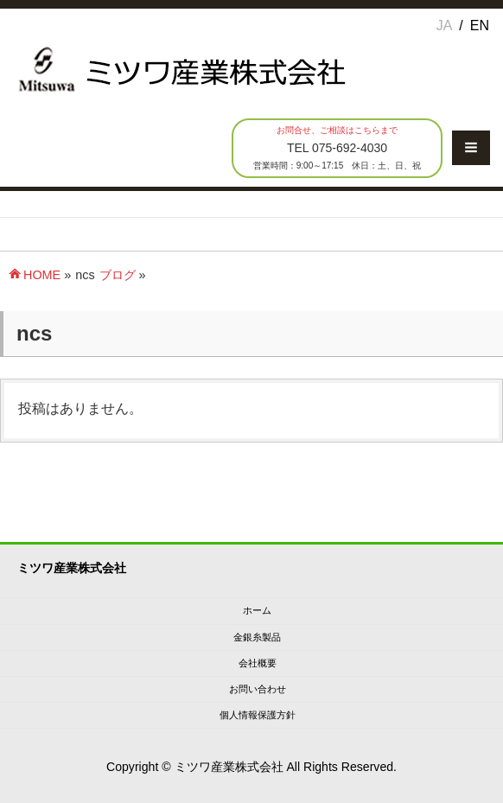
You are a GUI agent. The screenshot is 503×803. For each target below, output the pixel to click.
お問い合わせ (257, 689)
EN (479, 25)
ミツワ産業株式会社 (229, 767)
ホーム (257, 610)
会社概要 (258, 663)
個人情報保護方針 (258, 715)
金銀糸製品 (257, 637)
